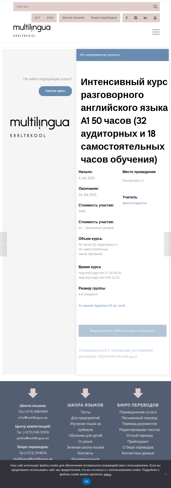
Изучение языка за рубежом (85, 427)
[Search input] (83, 6)
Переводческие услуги (138, 412)
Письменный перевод (139, 418)
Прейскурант (138, 442)
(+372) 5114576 (35, 453)
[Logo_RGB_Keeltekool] (31, 30)
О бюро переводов (138, 447)
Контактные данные (138, 453)
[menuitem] (37, 17)
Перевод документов (139, 424)
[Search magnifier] (155, 6)
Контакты (85, 453)
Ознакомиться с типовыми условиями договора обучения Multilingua (116, 353)
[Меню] (154, 32)
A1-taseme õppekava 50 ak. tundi (102, 305)
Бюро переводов (104, 17)
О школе (85, 442)
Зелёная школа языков (85, 447)
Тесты (86, 412)
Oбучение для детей (85, 436)
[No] (165, 474)
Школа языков (73, 17)
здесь (107, 474)
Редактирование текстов (139, 430)
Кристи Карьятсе (134, 203)
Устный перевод (139, 436)
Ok (86, 481)
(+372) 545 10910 (36, 432)
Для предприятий (85, 418)
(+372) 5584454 (35, 412)
